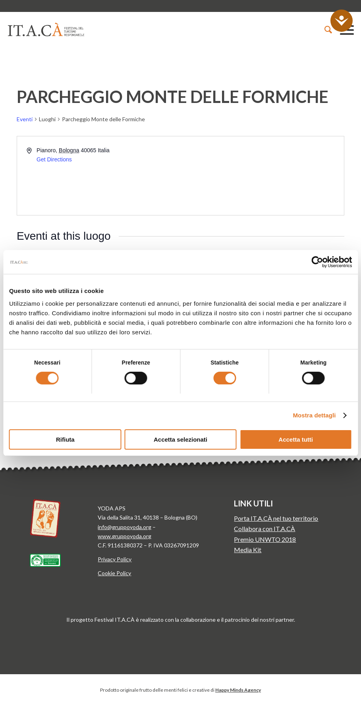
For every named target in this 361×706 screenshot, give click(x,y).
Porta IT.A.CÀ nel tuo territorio (276, 518)
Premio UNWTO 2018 (265, 539)
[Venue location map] (262, 176)
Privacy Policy (114, 559)
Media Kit (247, 549)
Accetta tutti (295, 439)
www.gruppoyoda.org (124, 536)
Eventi (25, 119)
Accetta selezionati (180, 439)
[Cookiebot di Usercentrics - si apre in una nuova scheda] (317, 262)
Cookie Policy (114, 573)
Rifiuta (65, 439)
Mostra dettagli (314, 415)
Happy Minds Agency (238, 690)
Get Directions (54, 159)
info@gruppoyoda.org (124, 527)
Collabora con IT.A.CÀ (264, 528)
